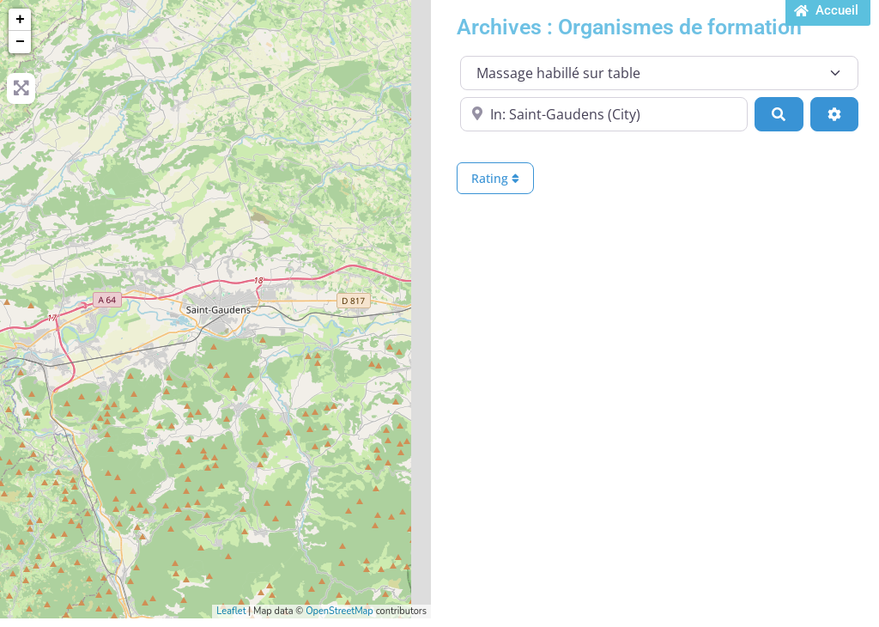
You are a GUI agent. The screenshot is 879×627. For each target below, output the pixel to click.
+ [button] (20, 19)
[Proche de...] (604, 114)
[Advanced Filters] (834, 114)
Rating (495, 178)
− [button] (20, 42)
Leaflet (231, 611)
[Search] (779, 114)
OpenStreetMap (339, 611)
